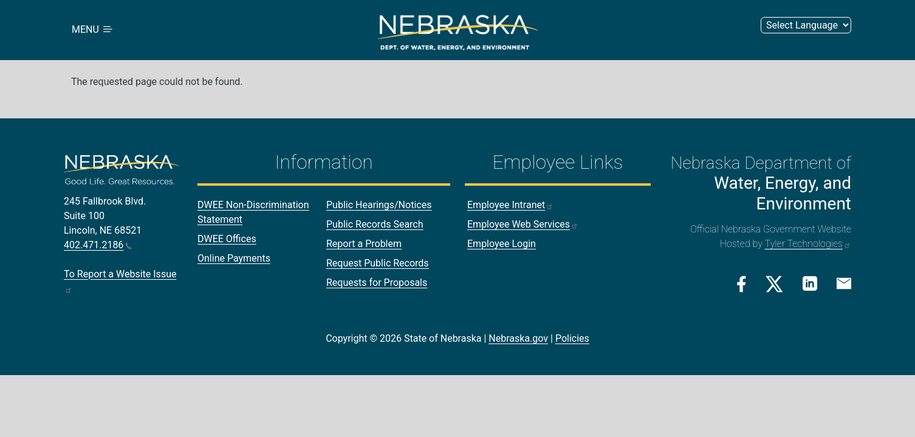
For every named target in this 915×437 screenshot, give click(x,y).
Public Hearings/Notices (378, 205)
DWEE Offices (226, 239)
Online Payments (233, 258)
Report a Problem (364, 243)
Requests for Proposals (376, 282)
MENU (93, 30)
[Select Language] (806, 25)
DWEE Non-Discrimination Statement (253, 212)
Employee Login (501, 243)
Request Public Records (377, 263)
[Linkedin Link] (810, 283)
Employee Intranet (510, 205)
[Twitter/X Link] (774, 284)
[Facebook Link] (741, 284)
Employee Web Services (522, 224)
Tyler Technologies (808, 243)
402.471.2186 (98, 245)
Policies (572, 338)
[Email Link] (844, 283)
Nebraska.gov (518, 338)
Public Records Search (374, 224)
